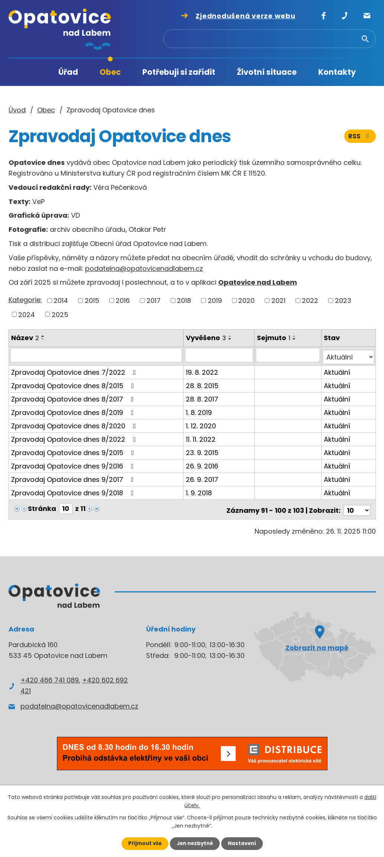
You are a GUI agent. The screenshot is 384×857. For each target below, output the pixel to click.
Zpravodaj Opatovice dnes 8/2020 (75, 423)
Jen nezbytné (194, 843)
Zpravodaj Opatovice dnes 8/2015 (74, 383)
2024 (26, 314)
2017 (153, 300)
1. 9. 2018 (199, 490)
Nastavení (244, 843)
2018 (184, 300)
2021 (278, 300)
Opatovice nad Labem (257, 282)
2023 (343, 300)
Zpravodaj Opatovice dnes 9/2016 (74, 464)
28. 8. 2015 (202, 383)
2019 (215, 300)
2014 (61, 300)
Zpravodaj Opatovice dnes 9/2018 (74, 490)
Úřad (68, 72)
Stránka (42, 506)
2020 (246, 300)
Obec (110, 72)
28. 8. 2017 (202, 397)
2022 (310, 300)
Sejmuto (274, 337)
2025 (60, 314)
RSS (359, 136)
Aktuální (337, 370)
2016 (123, 300)
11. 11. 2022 (201, 437)
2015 (92, 300)
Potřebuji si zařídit (178, 72)
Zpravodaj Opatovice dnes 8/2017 (74, 397)
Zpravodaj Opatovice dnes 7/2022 (75, 370)
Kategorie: (25, 299)
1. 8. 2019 (199, 410)
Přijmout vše (143, 843)
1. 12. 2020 (201, 423)
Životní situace (267, 72)
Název (25, 337)
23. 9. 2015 (202, 450)
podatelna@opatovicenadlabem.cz (144, 268)
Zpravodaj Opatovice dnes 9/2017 (74, 477)
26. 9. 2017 (202, 477)
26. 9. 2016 (202, 464)
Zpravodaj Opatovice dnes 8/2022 (75, 437)
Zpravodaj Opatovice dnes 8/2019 (74, 410)
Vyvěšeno (206, 337)
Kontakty (337, 72)
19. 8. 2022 (202, 370)
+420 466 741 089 (49, 676)
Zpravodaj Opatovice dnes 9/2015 (74, 450)
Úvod (33, 72)
